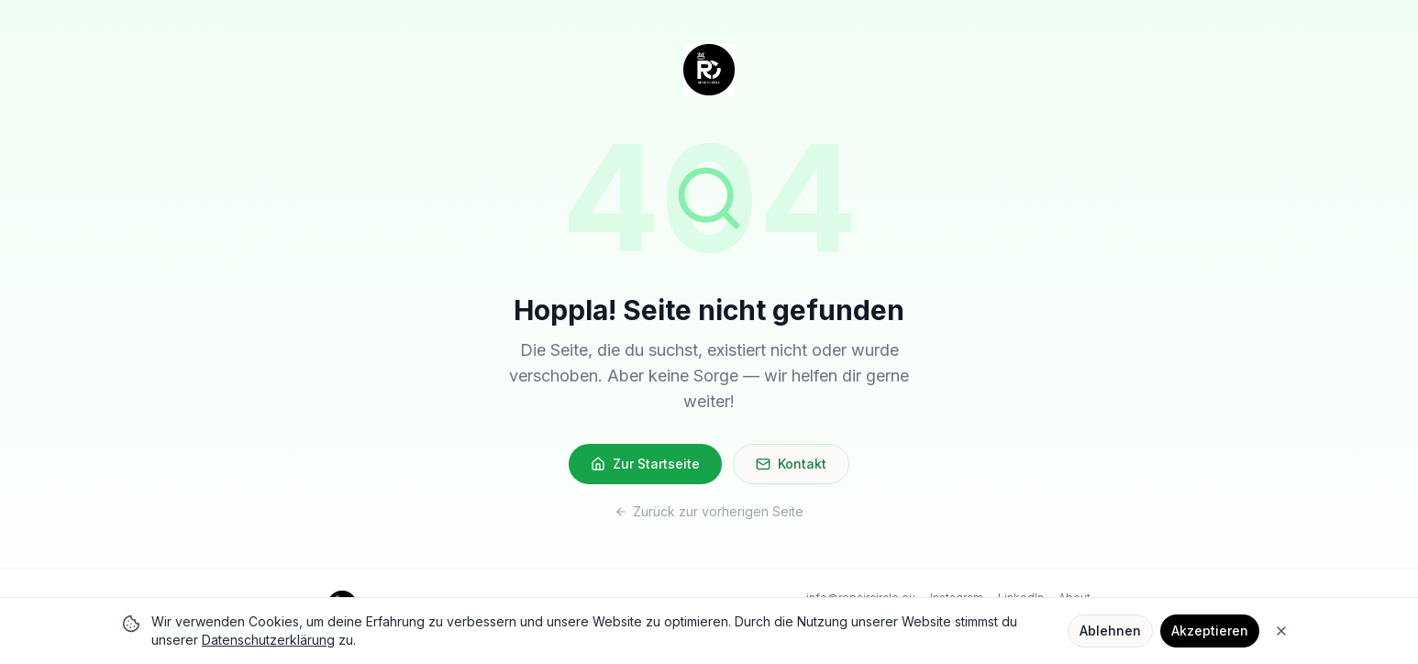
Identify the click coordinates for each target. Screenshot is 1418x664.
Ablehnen (1110, 630)
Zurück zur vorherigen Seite (709, 511)
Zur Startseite (645, 463)
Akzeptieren (1209, 630)
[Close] (1281, 631)
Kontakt (791, 463)
